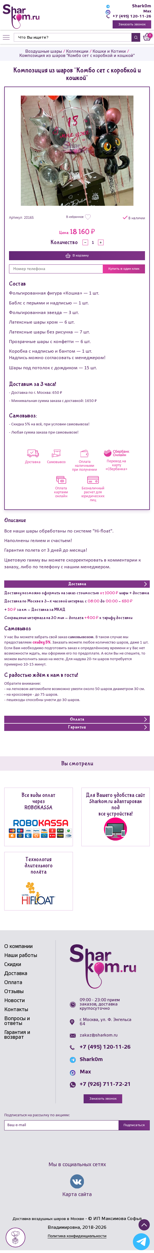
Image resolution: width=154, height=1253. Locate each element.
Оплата (13, 983)
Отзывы (14, 992)
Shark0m (141, 6)
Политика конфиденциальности (77, 1239)
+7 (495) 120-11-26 (130, 16)
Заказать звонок (132, 24)
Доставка (15, 974)
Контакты (16, 1010)
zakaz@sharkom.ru (99, 1036)
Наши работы (20, 956)
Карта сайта (77, 1196)
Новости (14, 1001)
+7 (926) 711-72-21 (105, 1085)
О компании (18, 947)
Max (146, 11)
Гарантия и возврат (17, 1035)
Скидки (12, 965)
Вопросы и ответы (17, 1022)
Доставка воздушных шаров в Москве (48, 1221)
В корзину (77, 256)
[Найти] (72, 38)
